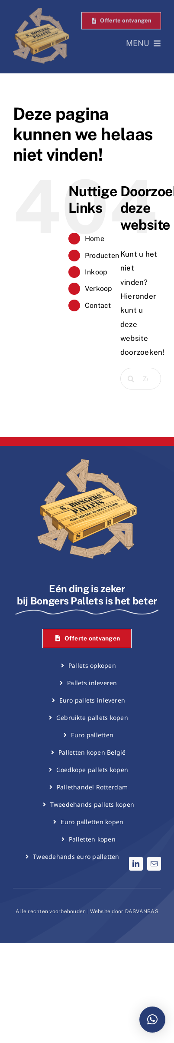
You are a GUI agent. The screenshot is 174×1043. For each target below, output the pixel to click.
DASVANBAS (141, 911)
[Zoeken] (131, 378)
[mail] (154, 864)
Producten (102, 255)
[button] (152, 1020)
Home (94, 238)
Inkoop (96, 272)
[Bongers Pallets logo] (41, 11)
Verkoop (99, 288)
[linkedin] (136, 864)
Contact (98, 305)
